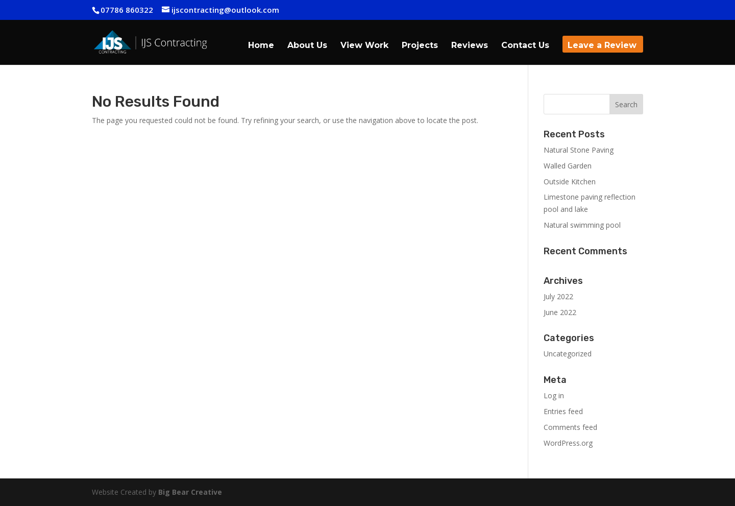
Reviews (469, 46)
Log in (554, 395)
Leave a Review (602, 46)
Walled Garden (568, 166)
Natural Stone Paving (579, 150)
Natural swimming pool (582, 225)
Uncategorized (568, 353)
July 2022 (558, 296)
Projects (420, 46)
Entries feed (563, 411)
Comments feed (570, 427)
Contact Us (525, 46)
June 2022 (560, 312)
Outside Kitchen (570, 181)
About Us (307, 46)
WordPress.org (568, 443)
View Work (364, 46)
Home (261, 46)
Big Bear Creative (190, 492)
